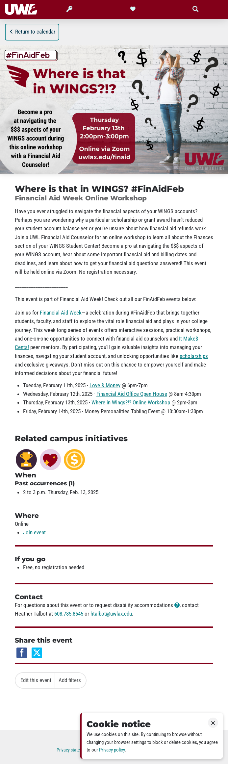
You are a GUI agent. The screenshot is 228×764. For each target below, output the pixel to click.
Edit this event (35, 680)
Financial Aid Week (61, 312)
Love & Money (104, 385)
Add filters (70, 680)
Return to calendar (32, 31)
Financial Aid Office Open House (131, 394)
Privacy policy (112, 750)
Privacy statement (73, 750)
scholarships (194, 356)
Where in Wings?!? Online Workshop (130, 402)
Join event (34, 532)
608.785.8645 (68, 613)
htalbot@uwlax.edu (111, 613)
